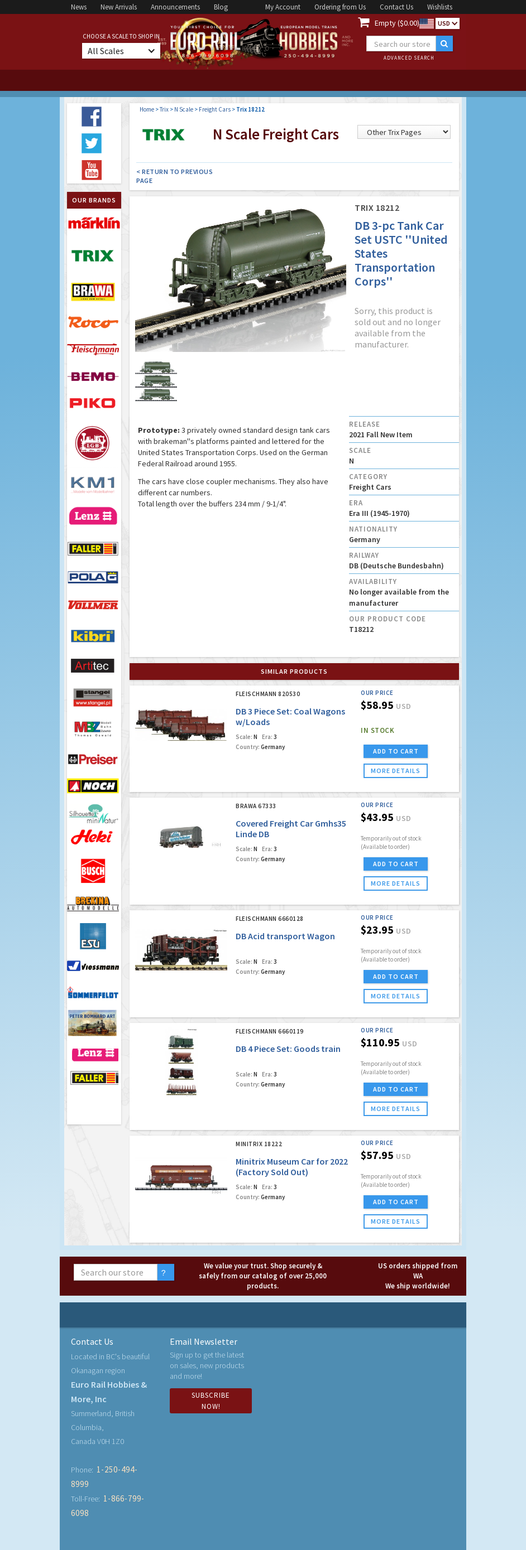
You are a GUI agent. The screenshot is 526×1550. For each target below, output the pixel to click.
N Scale (183, 109)
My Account (282, 7)
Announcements (175, 7)
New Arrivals (119, 7)
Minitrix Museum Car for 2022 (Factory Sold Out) (292, 1166)
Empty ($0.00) (397, 23)
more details (395, 770)
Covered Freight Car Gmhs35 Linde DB (291, 828)
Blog (221, 7)
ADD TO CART (396, 751)
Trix (164, 109)
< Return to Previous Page (174, 176)
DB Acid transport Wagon (285, 935)
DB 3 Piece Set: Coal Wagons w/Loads (290, 716)
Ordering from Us (340, 7)
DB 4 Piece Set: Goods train (288, 1048)
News (79, 7)
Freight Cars (215, 109)
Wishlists (439, 7)
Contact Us (396, 7)
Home (147, 109)
